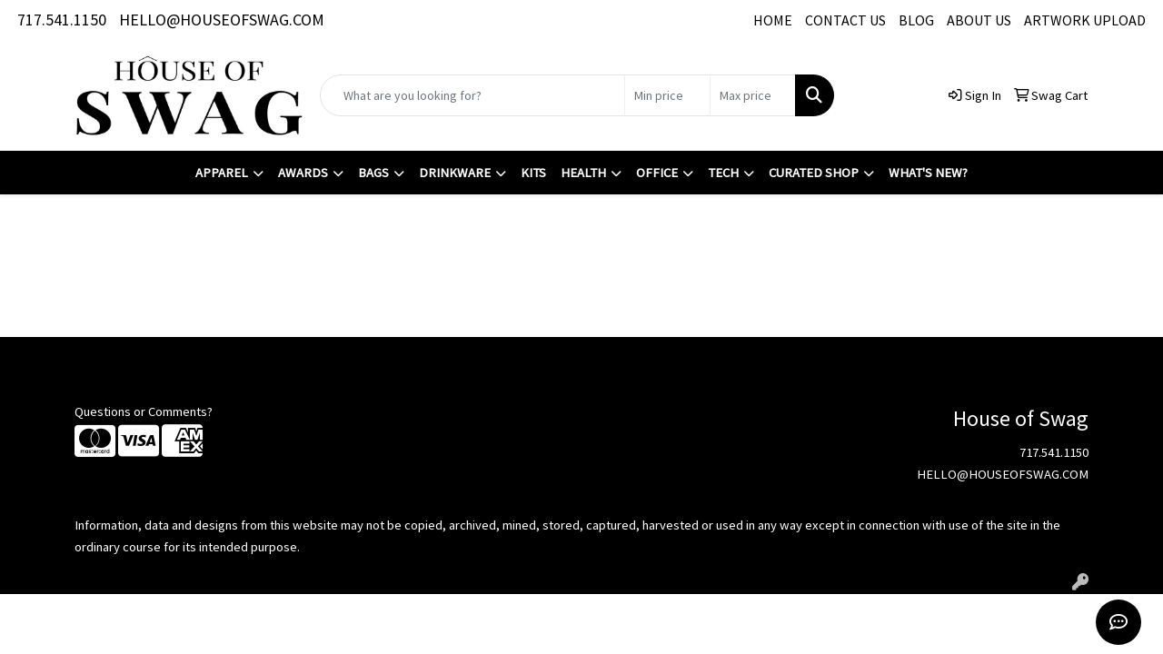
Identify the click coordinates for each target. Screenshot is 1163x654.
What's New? (928, 172)
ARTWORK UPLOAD (1085, 20)
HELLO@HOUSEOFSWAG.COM (221, 19)
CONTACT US (845, 20)
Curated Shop (814, 172)
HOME (772, 20)
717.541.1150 (61, 19)
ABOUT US (979, 20)
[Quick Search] (472, 95)
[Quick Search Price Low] (667, 95)
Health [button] (583, 172)
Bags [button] (373, 172)
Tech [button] (723, 172)
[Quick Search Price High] (753, 95)
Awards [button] (303, 172)
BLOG (916, 20)
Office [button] (657, 172)
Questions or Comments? (144, 411)
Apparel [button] (221, 172)
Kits (533, 172)
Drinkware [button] (455, 172)
